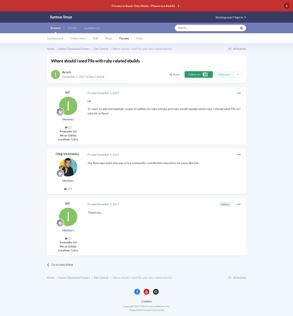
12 (68, 127)
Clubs (139, 38)
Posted (103, 93)
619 (68, 189)
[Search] (198, 28)
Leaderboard (55, 38)
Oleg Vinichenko (67, 154)
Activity (72, 28)
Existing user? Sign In (231, 17)
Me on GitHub (68, 135)
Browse (55, 29)
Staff (95, 38)
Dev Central (96, 76)
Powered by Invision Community (146, 310)
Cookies (146, 301)
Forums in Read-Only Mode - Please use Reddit (143, 6)
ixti (68, 72)
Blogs (109, 38)
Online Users (77, 38)
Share (174, 74)
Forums (124, 38)
